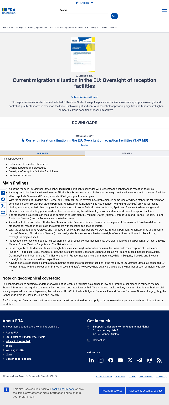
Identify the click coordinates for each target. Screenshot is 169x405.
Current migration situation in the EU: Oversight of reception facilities (87, 27)
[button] (3, 193)
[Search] (84, 16)
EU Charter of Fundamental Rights (25, 337)
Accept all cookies (112, 390)
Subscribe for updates (18, 358)
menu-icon (164, 11)
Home (5, 27)
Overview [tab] (42, 153)
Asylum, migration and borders (41, 27)
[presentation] (42, 153)
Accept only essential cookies (146, 390)
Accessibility (161, 376)
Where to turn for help (18, 341)
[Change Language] (85, 3)
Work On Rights (18, 27)
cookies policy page (63, 389)
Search (63, 10)
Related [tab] (127, 153)
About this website (104, 376)
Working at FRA (15, 350)
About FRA (12, 332)
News (9, 354)
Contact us (99, 340)
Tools (9, 345)
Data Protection (146, 376)
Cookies (132, 376)
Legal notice (120, 376)
